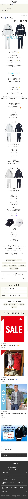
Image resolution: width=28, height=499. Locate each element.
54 (12, 274)
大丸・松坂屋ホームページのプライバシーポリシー (13, 483)
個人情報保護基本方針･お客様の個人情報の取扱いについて (13, 487)
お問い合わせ (5, 491)
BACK (3, 278)
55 (16, 274)
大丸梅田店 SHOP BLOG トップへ (15, 455)
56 (20, 274)
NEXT (25, 278)
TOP (2, 4)
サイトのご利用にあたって (8, 476)
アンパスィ (6, 4)
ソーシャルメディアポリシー (9, 479)
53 (9, 274)
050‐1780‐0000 (15, 469)
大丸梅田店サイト (6, 472)
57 (23, 274)
